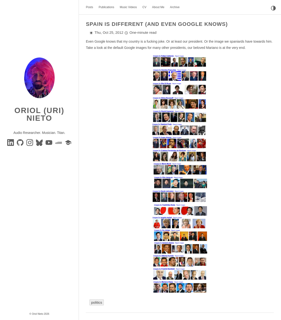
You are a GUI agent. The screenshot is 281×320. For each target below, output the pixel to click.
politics (96, 302)
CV (144, 7)
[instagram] (30, 142)
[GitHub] (20, 142)
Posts (89, 7)
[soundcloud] (59, 142)
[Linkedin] (11, 142)
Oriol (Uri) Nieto (39, 114)
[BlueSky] (40, 142)
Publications (106, 7)
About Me (158, 7)
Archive (175, 7)
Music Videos (128, 7)
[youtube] (49, 142)
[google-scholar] (68, 142)
